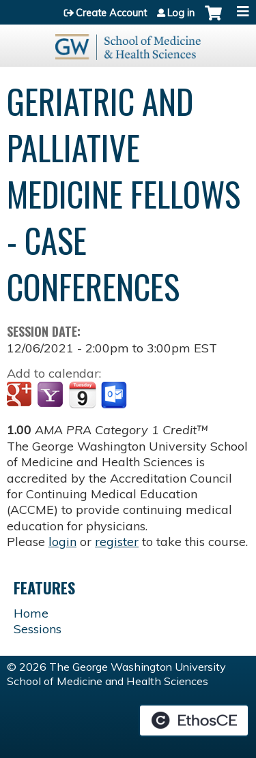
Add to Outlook (115, 395)
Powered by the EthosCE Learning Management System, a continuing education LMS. (194, 720)
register (117, 541)
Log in (181, 13)
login (62, 541)
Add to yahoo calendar (52, 395)
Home (31, 613)
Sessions (37, 629)
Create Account (111, 13)
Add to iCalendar (82, 394)
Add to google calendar (21, 395)
